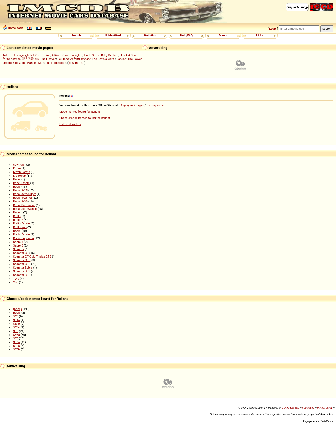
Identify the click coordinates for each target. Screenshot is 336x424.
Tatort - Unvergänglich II (18, 55)
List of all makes (70, 124)
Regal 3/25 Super (24, 194)
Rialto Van (20, 227)
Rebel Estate (21, 183)
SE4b (16, 324)
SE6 (15, 338)
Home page (15, 28)
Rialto (17, 216)
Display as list (155, 105)
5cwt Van (19, 164)
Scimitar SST (21, 275)
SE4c (16, 327)
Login (272, 28)
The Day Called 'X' (103, 59)
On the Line (42, 55)
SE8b (16, 349)
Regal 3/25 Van (23, 198)
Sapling (121, 59)
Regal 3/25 (20, 190)
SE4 (15, 316)
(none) (17, 309)
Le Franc (63, 59)
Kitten (17, 168)
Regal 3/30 (20, 201)
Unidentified (113, 35)
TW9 (16, 278)
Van (15, 282)
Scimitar (18, 249)
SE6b (16, 346)
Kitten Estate (21, 172)
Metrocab (19, 175)
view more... (77, 63)
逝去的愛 (28, 59)
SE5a (16, 335)
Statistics (149, 35)
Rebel (16, 179)
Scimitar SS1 (21, 271)
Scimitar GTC (21, 260)
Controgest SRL (290, 407)
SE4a (16, 320)
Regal (16, 187)
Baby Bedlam (109, 55)
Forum (223, 35)
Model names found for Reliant (79, 111)
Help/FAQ (186, 35)
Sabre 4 (18, 242)
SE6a (16, 342)
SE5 (15, 331)
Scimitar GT (21, 253)
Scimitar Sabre (23, 267)
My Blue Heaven (45, 59)
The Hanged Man (33, 63)
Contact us (308, 407)
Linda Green (91, 55)
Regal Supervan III (25, 209)
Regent (17, 212)
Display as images (132, 105)
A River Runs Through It (67, 55)
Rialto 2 (18, 220)
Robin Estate (21, 234)
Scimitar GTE (21, 264)
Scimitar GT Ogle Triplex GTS (32, 256)
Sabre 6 (18, 245)
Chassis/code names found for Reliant (84, 118)
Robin (17, 231)
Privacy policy (324, 407)
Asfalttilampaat (80, 59)
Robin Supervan (23, 238)
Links (259, 35)
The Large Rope (55, 63)
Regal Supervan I (24, 205)
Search (76, 35)
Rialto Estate (21, 223)
